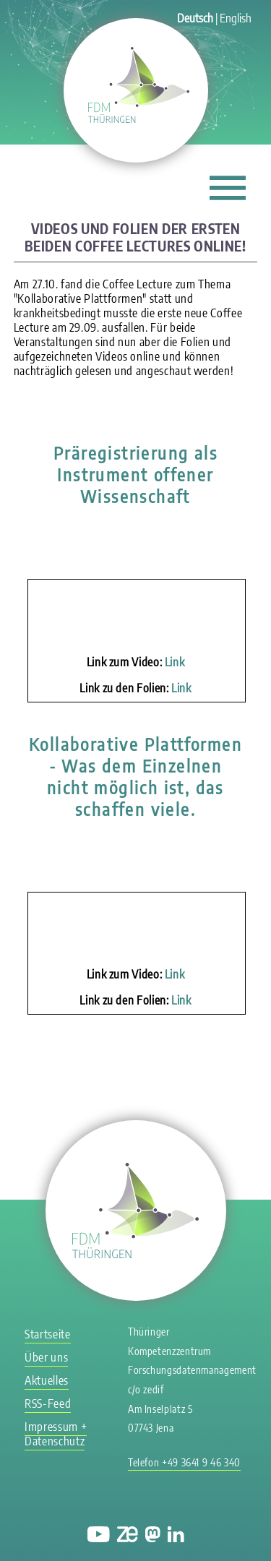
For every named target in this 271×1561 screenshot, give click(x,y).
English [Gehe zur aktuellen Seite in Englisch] (235, 18)
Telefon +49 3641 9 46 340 (184, 1462)
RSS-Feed (48, 1403)
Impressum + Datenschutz (56, 1433)
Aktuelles (47, 1380)
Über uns (46, 1357)
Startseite (47, 1334)
